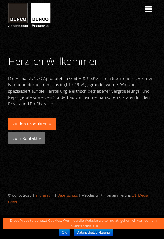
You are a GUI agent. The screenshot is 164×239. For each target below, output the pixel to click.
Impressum (44, 195)
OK (64, 232)
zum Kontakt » (27, 138)
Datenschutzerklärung (93, 232)
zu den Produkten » (32, 124)
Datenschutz (67, 195)
